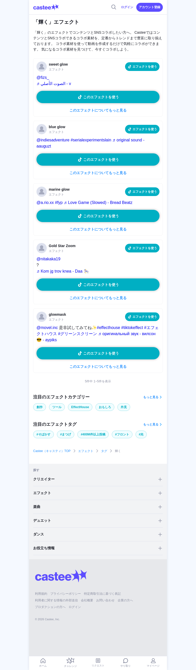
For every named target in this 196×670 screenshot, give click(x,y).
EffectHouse (80, 407)
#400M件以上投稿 (93, 434)
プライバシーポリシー (65, 593)
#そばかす (43, 434)
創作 (39, 407)
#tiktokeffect (132, 327)
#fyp (59, 202)
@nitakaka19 (48, 259)
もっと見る (150, 397)
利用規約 (41, 593)
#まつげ (65, 434)
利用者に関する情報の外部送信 (56, 600)
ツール (57, 407)
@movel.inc (47, 327)
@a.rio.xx (45, 202)
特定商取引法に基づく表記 (102, 593)
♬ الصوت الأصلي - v (53, 83)
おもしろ (105, 407)
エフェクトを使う (144, 66)
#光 (141, 434)
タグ (104, 451)
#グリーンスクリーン (77, 334)
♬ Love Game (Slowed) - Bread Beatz (98, 202)
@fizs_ (42, 77)
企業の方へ (125, 600)
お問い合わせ (105, 600)
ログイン (127, 7)
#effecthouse (108, 327)
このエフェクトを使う (101, 97)
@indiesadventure (52, 140)
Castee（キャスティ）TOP (51, 451)
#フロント (122, 434)
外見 (124, 407)
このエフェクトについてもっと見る (98, 110)
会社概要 (87, 600)
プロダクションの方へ (50, 607)
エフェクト (85, 451)
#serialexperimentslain (91, 140)
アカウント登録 (149, 7)
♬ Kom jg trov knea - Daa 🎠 (62, 271)
